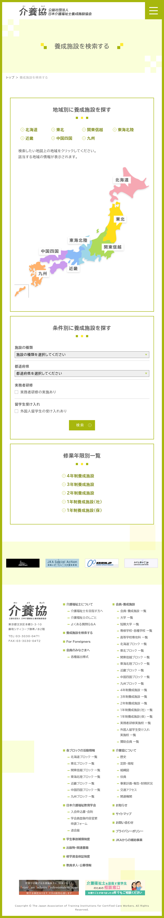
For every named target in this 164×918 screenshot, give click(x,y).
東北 (60, 130)
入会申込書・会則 (82, 811)
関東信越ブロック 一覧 (135, 657)
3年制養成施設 (80, 484)
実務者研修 (24, 385)
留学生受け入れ (27, 404)
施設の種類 (24, 347)
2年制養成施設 (80, 493)
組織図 (124, 770)
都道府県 (22, 366)
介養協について (126, 750)
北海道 (31, 130)
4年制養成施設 (80, 476)
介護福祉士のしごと (84, 617)
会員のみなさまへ (78, 650)
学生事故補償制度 (78, 839)
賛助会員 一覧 (129, 741)
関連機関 (126, 796)
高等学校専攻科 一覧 (134, 637)
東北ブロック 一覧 (132, 650)
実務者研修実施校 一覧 (135, 723)
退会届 (75, 830)
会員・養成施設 (125, 604)
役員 (123, 776)
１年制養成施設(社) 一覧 (136, 709)
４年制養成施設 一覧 (133, 690)
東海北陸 (126, 130)
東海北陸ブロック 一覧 (135, 663)
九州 (91, 138)
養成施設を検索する (34, 77)
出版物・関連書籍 (77, 847)
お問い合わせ (124, 822)
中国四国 (64, 138)
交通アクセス (128, 789)
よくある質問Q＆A (83, 624)
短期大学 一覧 (129, 624)
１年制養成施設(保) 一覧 (136, 716)
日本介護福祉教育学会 (81, 805)
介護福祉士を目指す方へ (87, 611)
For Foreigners (78, 641)
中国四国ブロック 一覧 (135, 676)
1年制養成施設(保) (84, 510)
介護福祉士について (79, 604)
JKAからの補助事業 (129, 840)
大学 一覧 (126, 617)
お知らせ (121, 805)
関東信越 (95, 130)
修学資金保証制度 (78, 856)
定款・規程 (126, 763)
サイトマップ (124, 813)
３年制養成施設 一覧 (133, 696)
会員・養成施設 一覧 (133, 611)
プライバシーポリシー (129, 831)
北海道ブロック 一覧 (133, 643)
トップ (10, 77)
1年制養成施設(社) (84, 502)
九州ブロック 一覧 (132, 683)
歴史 (123, 756)
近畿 (29, 138)
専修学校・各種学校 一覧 (136, 630)
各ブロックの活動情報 (80, 750)
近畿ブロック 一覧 (132, 670)
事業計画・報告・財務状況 (136, 783)
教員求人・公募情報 (78, 865)
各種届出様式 (79, 656)
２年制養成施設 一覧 (133, 703)
